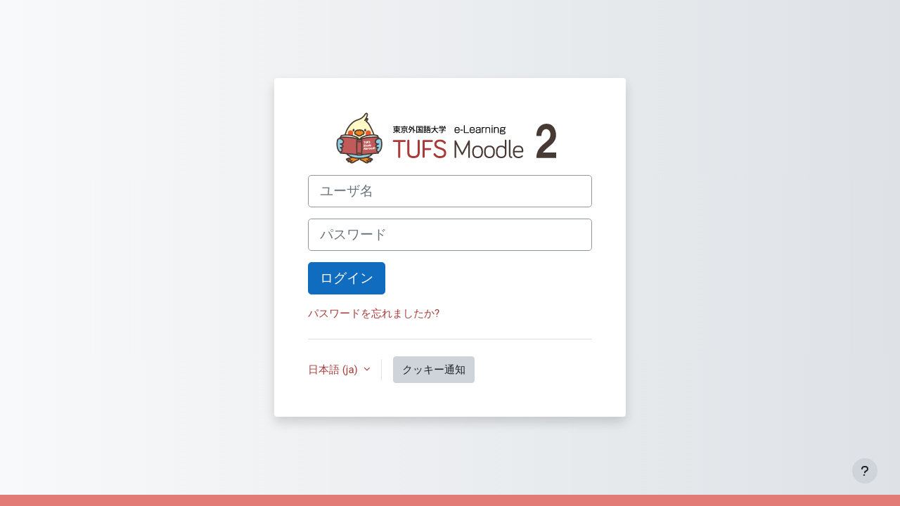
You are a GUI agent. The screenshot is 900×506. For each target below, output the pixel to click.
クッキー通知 (433, 369)
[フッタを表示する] (865, 471)
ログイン (346, 278)
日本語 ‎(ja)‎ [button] (334, 369)
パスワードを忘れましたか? (373, 313)
